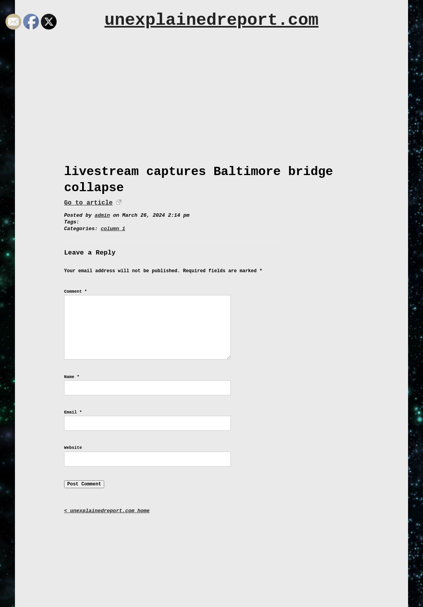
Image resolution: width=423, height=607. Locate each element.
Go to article (88, 203)
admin (102, 215)
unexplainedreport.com (211, 20)
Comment (75, 291)
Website (73, 447)
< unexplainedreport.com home (107, 511)
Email (73, 412)
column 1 (113, 229)
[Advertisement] (211, 93)
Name (71, 377)
